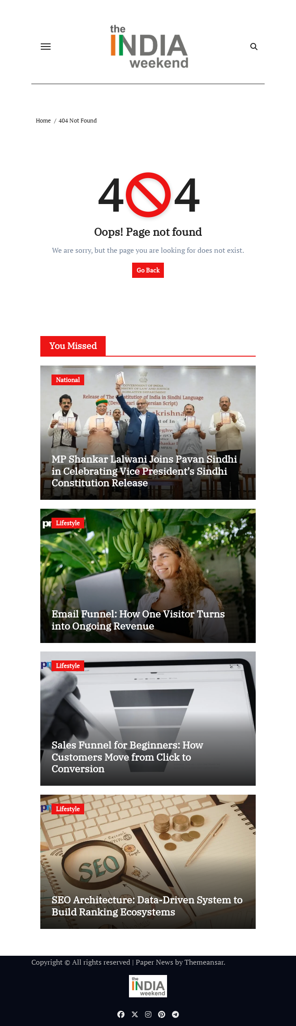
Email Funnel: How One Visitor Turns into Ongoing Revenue (138, 619)
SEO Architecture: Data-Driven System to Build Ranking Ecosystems (146, 905)
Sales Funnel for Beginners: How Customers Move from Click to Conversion (127, 756)
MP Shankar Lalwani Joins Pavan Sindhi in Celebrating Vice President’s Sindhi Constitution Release (144, 470)
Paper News (154, 962)
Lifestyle (68, 523)
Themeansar (203, 962)
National (68, 379)
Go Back (148, 270)
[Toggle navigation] (45, 46)
